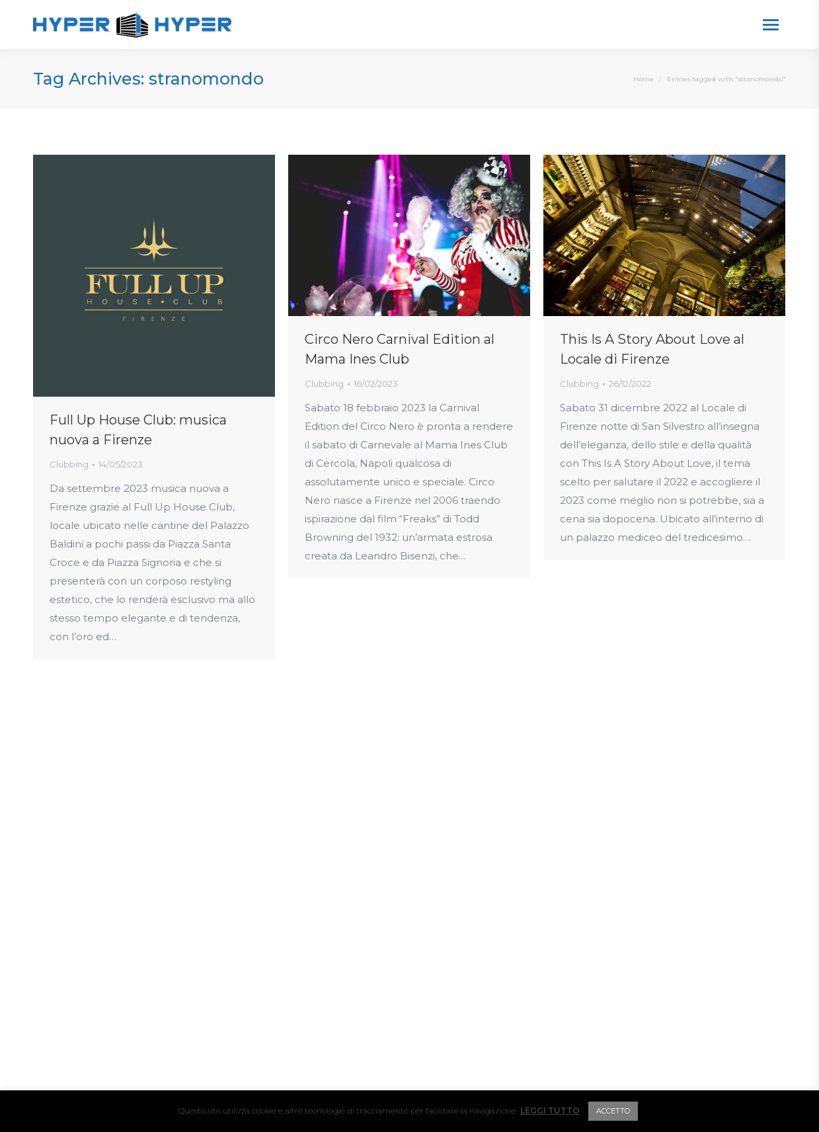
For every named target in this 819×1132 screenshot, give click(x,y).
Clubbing (69, 464)
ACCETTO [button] (613, 1110)
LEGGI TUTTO (550, 1110)
